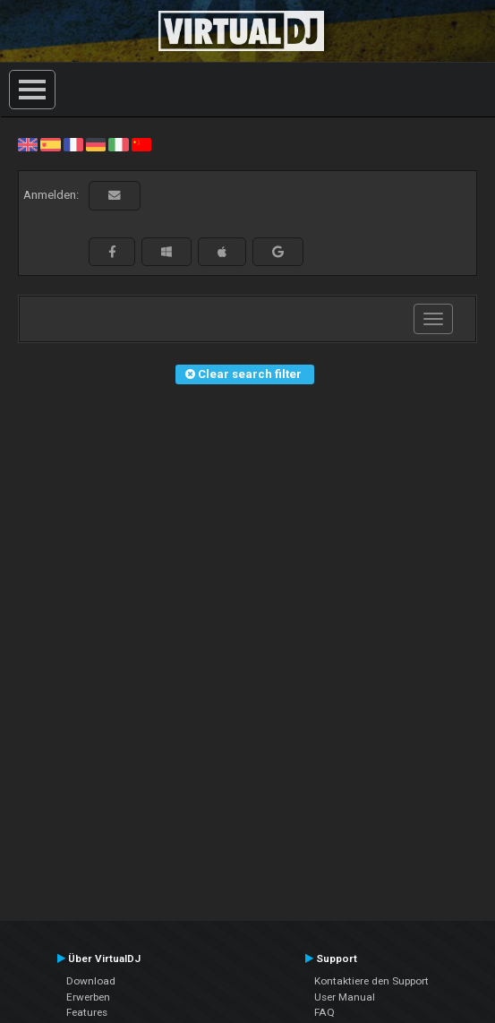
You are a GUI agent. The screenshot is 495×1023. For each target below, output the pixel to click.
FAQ (324, 1012)
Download (90, 981)
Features (86, 1012)
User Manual (344, 997)
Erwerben (88, 997)
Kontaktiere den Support (371, 981)
